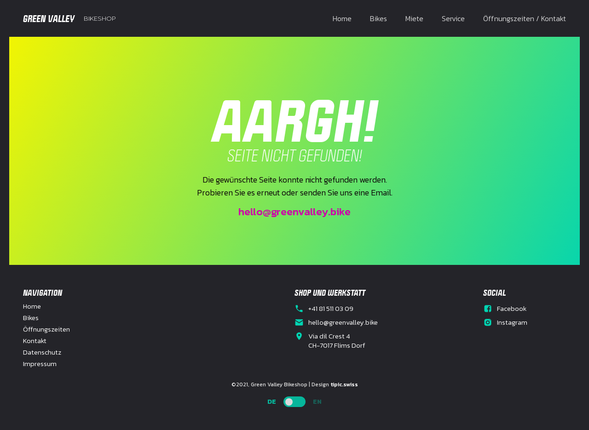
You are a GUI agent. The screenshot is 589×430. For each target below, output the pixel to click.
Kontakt (34, 340)
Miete (414, 18)
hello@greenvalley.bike (294, 211)
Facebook (511, 308)
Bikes (378, 18)
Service (453, 18)
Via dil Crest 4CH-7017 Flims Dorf (336, 341)
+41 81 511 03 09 (330, 308)
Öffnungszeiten (46, 329)
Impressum (40, 363)
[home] (69, 18)
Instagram (512, 322)
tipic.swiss (344, 384)
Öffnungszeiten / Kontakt (524, 18)
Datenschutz (42, 352)
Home (342, 18)
